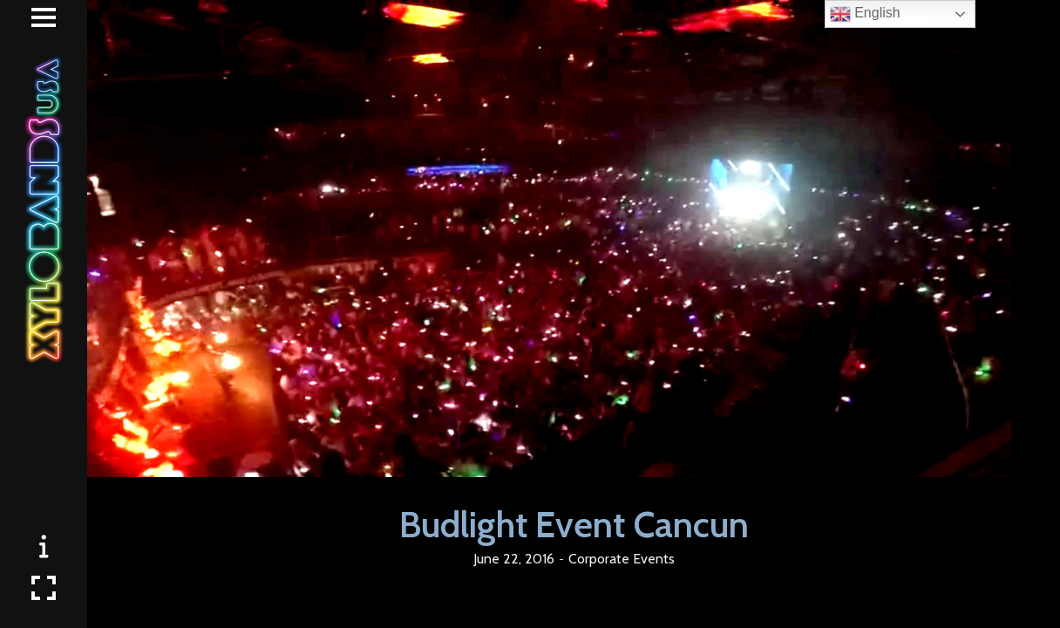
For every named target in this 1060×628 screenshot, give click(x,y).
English (865, 13)
